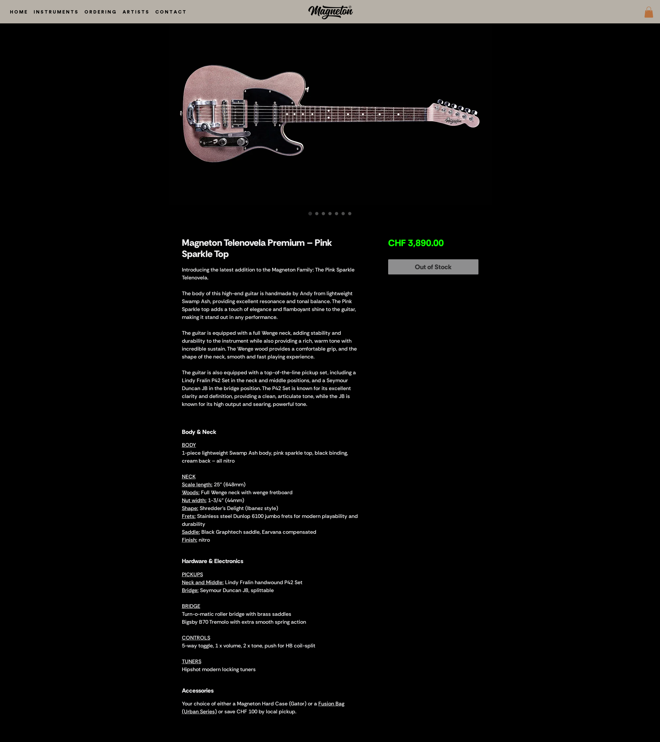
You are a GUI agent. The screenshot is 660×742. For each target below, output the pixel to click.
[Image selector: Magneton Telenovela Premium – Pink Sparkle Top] (310, 213)
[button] (648, 12)
